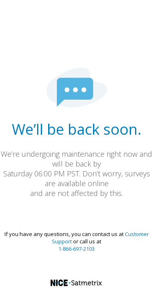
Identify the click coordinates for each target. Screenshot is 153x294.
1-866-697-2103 (76, 248)
